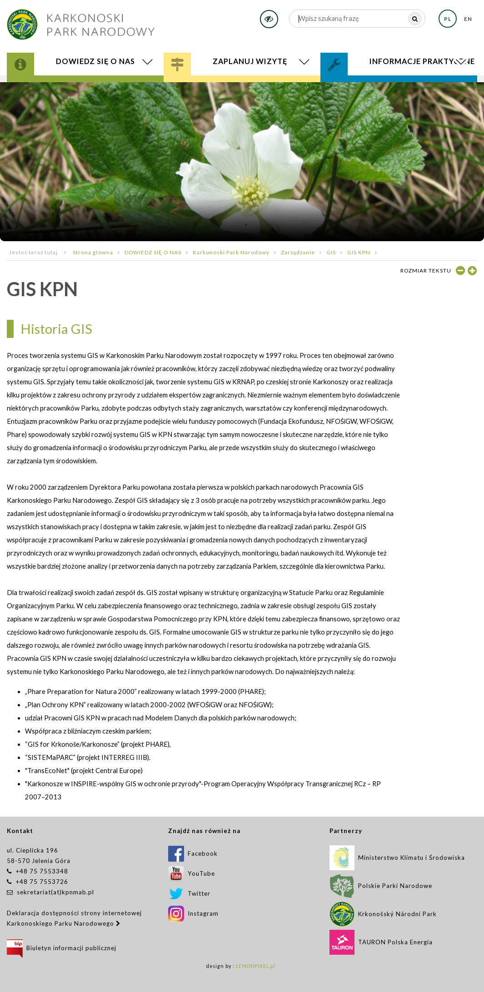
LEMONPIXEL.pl (255, 966)
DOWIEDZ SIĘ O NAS (153, 252)
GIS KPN (358, 252)
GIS (331, 252)
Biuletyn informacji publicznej (61, 948)
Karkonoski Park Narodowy (231, 252)
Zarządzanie (298, 252)
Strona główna (93, 252)
